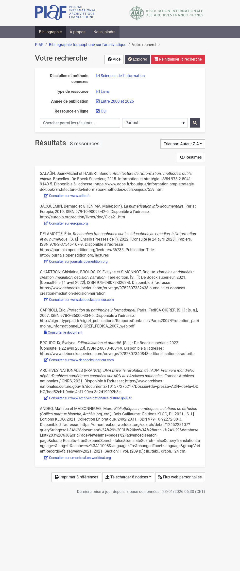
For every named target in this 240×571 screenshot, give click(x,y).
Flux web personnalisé (180, 477)
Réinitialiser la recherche (178, 59)
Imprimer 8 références (76, 477)
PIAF (39, 44)
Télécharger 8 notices (126, 477)
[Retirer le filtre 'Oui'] (104, 111)
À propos (78, 32)
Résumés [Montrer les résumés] (191, 157)
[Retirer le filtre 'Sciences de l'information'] (123, 75)
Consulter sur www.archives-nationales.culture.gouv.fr (88, 398)
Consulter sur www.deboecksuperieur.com (79, 300)
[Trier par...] (182, 144)
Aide (114, 59)
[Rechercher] (195, 123)
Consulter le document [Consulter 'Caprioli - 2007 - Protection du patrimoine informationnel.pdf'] (63, 332)
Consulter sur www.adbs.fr (67, 196)
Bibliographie (50, 32)
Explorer (137, 59)
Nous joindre (104, 32)
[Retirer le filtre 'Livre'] (105, 91)
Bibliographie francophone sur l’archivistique (87, 44)
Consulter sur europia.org (66, 223)
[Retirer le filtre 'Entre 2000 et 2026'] (117, 101)
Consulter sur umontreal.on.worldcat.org (77, 458)
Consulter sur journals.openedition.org (76, 261)
